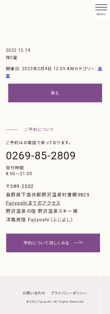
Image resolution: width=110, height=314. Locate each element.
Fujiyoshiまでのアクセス (33, 203)
